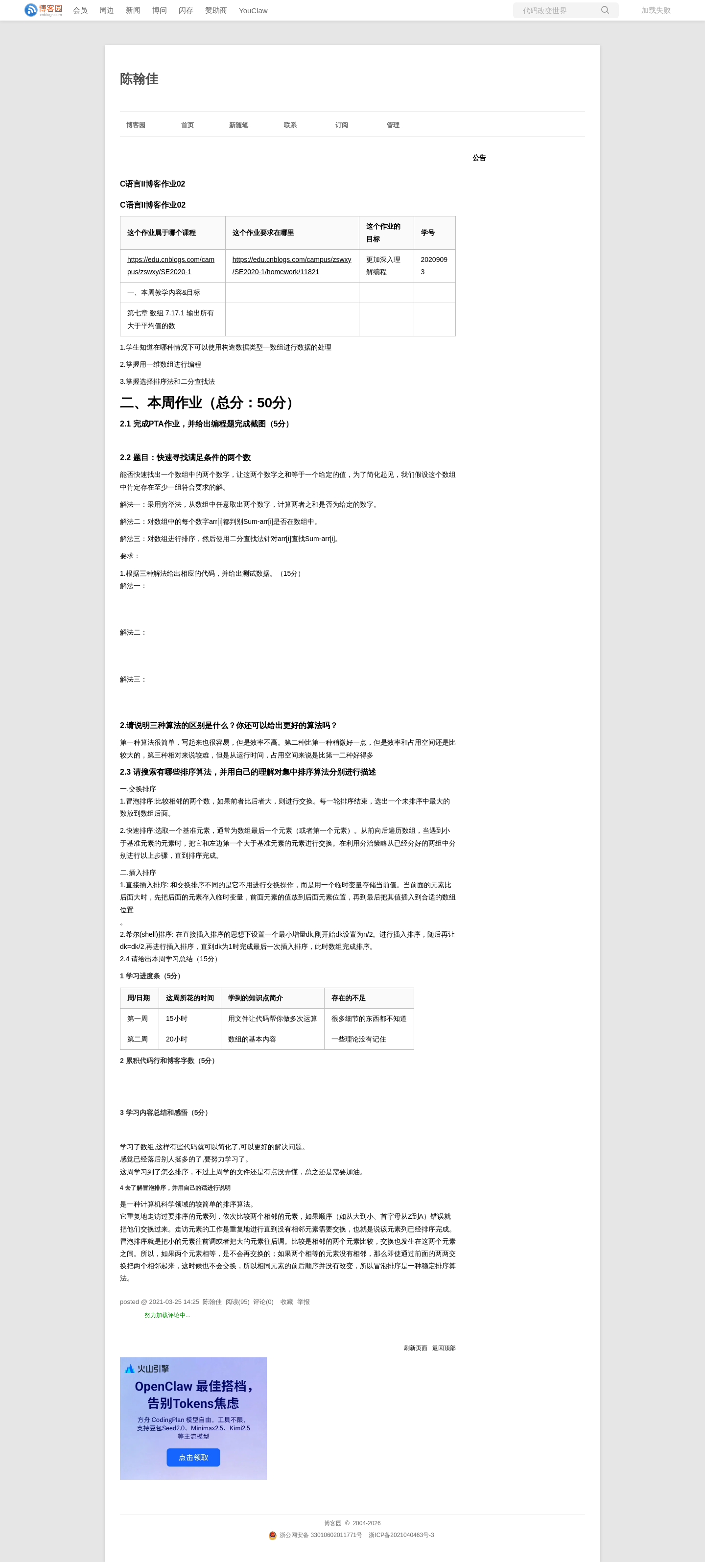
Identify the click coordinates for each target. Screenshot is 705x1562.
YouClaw (253, 10)
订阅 (341, 125)
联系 (290, 125)
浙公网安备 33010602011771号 (315, 1535)
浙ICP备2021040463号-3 (401, 1535)
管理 (393, 125)
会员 (80, 10)
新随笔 (238, 125)
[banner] (39, 10)
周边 (106, 10)
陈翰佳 (139, 78)
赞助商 (216, 10)
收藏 (287, 1301)
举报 (303, 1301)
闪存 (186, 10)
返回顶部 (444, 1348)
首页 (187, 125)
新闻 (133, 10)
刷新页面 (415, 1348)
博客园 (135, 125)
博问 (159, 10)
